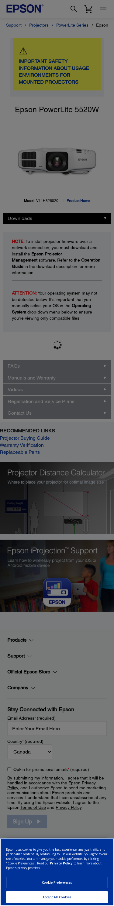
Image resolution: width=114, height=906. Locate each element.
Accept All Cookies (57, 897)
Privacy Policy (61, 863)
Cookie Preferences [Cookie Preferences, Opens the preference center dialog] (57, 882)
